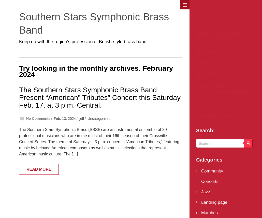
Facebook (207, 104)
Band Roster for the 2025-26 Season (218, 36)
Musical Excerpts (215, 74)
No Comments (38, 119)
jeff (81, 119)
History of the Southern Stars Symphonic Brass (222, 89)
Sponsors (206, 62)
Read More (38, 169)
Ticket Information (216, 115)
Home (202, 21)
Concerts (210, 181)
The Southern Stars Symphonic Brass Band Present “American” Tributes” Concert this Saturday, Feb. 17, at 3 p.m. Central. (100, 97)
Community (212, 171)
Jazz (205, 192)
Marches (209, 212)
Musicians (207, 51)
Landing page (214, 202)
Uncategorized (99, 119)
